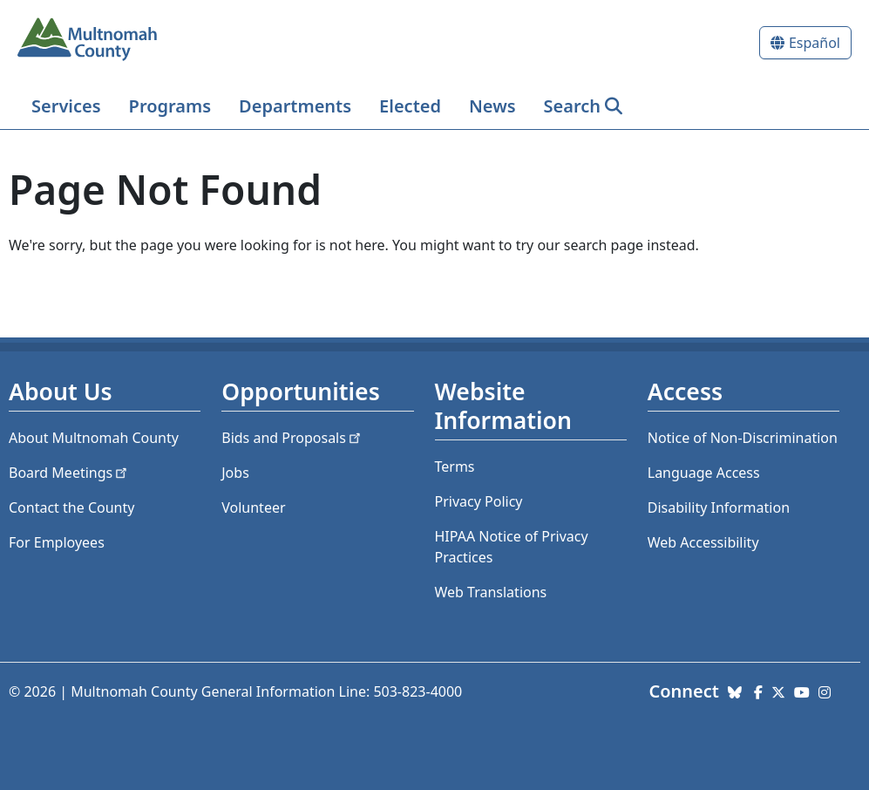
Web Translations (491, 592)
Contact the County (71, 507)
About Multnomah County (94, 437)
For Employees (57, 542)
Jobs (235, 472)
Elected (410, 106)
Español (814, 42)
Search (572, 106)
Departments (295, 106)
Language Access (704, 472)
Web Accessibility (703, 542)
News (492, 106)
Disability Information (719, 507)
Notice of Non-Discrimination (743, 437)
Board (69, 472)
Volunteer (253, 507)
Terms (455, 466)
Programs (170, 106)
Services (66, 106)
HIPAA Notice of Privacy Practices (511, 547)
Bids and (292, 437)
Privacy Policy (479, 501)
